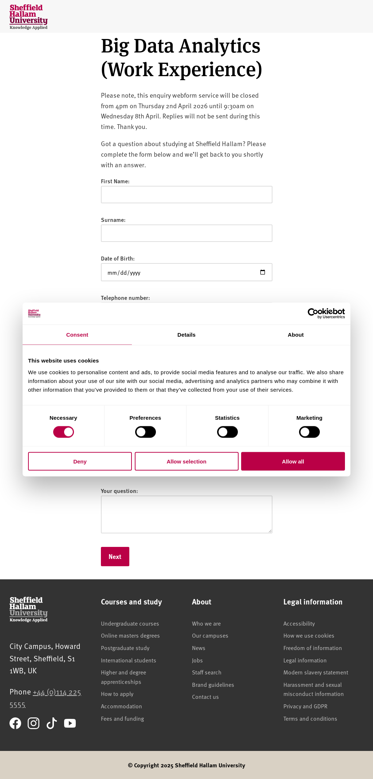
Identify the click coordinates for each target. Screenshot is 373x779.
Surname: (113, 219)
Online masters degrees (130, 635)
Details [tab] (186, 335)
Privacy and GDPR (305, 706)
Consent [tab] (77, 335)
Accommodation (121, 706)
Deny (80, 461)
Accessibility (299, 623)
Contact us (205, 696)
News (198, 647)
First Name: (115, 181)
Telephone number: (125, 297)
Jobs (197, 660)
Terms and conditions (310, 718)
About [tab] (296, 335)
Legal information (305, 660)
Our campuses (210, 635)
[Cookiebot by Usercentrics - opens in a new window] (313, 313)
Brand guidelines (213, 684)
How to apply (117, 693)
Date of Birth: (118, 258)
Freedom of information (312, 647)
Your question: (119, 490)
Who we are (206, 623)
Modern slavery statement (315, 672)
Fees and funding (122, 718)
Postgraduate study (125, 647)
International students (128, 660)
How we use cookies (308, 635)
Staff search (206, 672)
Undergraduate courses (130, 623)
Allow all (293, 461)
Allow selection (186, 461)
